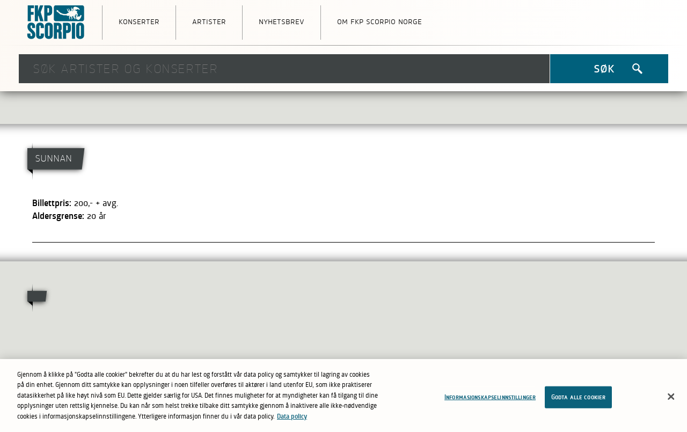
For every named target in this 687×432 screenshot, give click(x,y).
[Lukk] (671, 399)
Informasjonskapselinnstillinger (490, 400)
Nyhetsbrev (281, 21)
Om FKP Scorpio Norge (379, 21)
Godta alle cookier (578, 400)
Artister (209, 21)
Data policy (292, 419)
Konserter (139, 21)
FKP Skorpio (56, 22)
